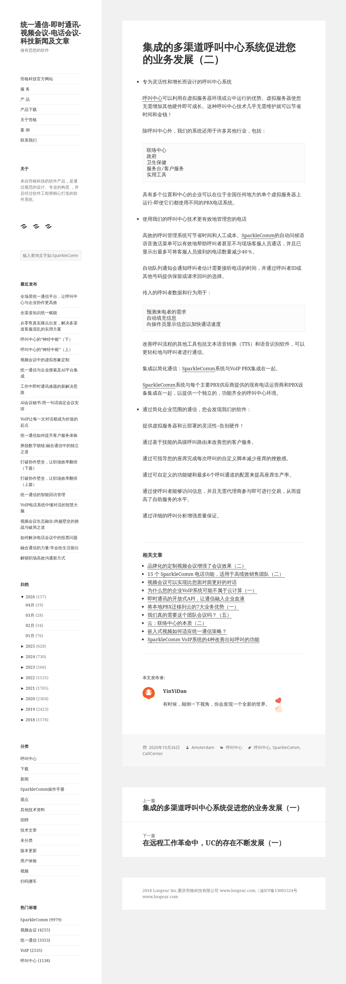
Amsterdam (203, 747)
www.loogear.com (160, 896)
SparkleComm (258, 235)
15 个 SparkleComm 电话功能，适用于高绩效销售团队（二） (216, 574)
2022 (30, 677)
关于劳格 (28, 119)
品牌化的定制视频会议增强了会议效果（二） (197, 565)
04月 (30, 605)
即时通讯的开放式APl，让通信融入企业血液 (196, 598)
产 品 (25, 99)
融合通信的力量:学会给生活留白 (49, 547)
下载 (24, 768)
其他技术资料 (32, 809)
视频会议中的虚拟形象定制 (44, 359)
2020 (30, 698)
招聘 (24, 820)
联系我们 (28, 140)
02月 (30, 625)
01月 (30, 635)
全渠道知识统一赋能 (38, 312)
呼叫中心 (28, 758)
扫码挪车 (28, 881)
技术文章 (28, 830)
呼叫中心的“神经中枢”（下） (46, 339)
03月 (30, 615)
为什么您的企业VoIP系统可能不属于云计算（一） (202, 590)
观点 (24, 799)
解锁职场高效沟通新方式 (42, 558)
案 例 (25, 130)
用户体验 (28, 860)
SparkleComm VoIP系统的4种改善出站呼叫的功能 (203, 639)
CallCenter (153, 753)
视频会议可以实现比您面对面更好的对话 (192, 582)
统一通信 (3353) (35, 940)
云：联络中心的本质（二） (177, 623)
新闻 (24, 779)
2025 (30, 646)
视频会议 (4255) (35, 930)
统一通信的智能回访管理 (42, 494)
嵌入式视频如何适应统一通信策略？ (187, 631)
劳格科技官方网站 (36, 78)
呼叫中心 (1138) (35, 960)
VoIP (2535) (31, 950)
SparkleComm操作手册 (42, 789)
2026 (30, 596)
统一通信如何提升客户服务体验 (49, 435)
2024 (30, 656)
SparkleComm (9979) (41, 919)
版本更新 (28, 850)
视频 (24, 871)
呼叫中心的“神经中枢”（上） (46, 349)
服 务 (25, 89)
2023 (30, 667)
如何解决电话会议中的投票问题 (49, 537)
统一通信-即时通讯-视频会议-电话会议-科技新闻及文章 (50, 33)
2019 (30, 709)
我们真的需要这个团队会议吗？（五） (189, 614)
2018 (30, 719)
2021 (30, 688)
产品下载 (28, 109)
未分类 (26, 840)
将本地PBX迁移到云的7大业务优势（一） (193, 606)
